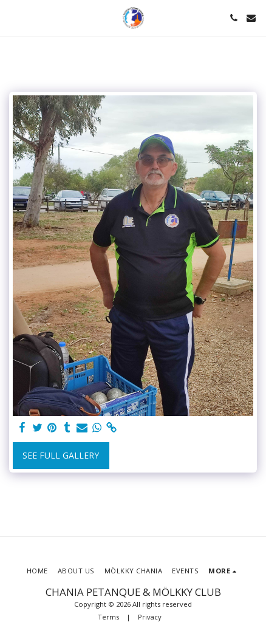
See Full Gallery (60, 455)
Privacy (150, 616)
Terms (108, 616)
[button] (13, 17)
